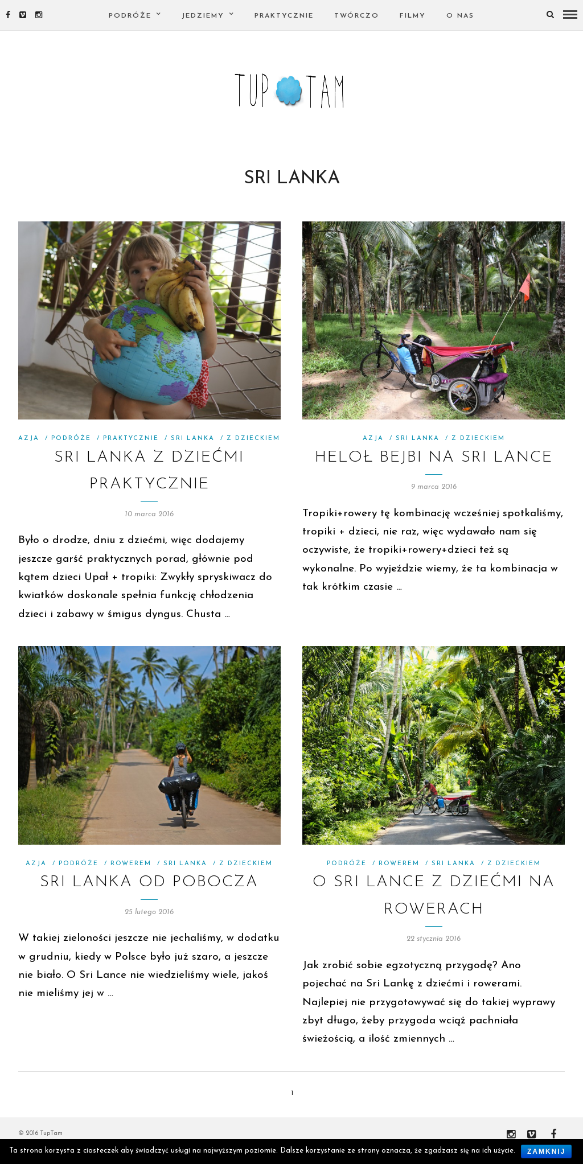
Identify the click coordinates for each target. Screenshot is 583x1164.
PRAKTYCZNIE (284, 16)
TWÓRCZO (356, 16)
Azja (28, 452)
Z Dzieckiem (253, 452)
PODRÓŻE (130, 16)
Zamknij (546, 1151)
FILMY (413, 16)
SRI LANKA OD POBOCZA (149, 895)
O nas (460, 16)
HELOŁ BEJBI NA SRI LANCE (434, 471)
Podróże (71, 452)
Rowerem (130, 877)
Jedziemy (203, 16)
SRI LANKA (193, 452)
